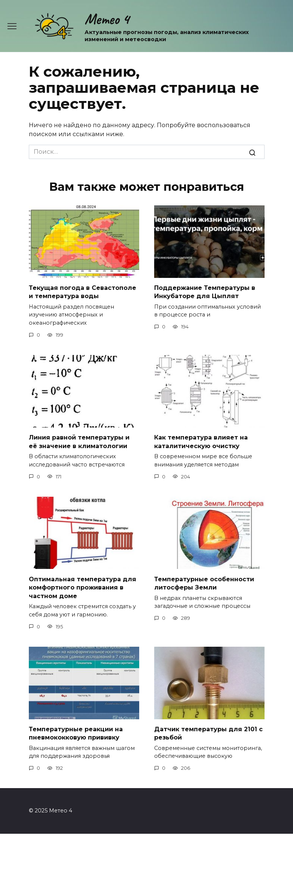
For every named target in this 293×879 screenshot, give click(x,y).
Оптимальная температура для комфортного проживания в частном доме (82, 587)
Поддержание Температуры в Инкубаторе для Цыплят (204, 292)
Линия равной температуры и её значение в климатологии (79, 441)
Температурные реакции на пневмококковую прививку (76, 733)
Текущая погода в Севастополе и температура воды (82, 292)
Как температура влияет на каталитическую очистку (201, 441)
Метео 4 (107, 19)
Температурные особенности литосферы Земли (204, 583)
